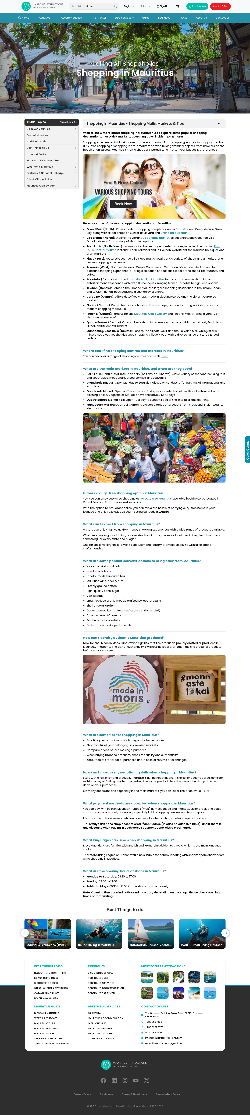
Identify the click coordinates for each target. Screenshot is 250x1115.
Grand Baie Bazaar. (174, 233)
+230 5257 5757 (154, 1027)
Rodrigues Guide (98, 977)
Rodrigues (165, 17)
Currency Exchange (101, 1038)
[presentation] (25, 933)
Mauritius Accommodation (105, 1018)
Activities (45, 17)
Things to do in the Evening (51, 1043)
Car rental (95, 1013)
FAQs (184, 17)
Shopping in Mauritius (48, 1038)
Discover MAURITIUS (46, 1013)
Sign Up (162, 6)
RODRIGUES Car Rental (101, 993)
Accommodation (72, 17)
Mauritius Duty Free (100, 1033)
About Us (201, 17)
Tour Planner (197, 6)
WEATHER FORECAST (46, 1018)
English (129, 6)
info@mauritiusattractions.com (163, 1038)
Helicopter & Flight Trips (50, 972)
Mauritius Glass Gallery (150, 314)
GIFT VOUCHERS (97, 1023)
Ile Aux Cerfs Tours (46, 977)
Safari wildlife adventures (51, 988)
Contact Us (222, 17)
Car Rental (99, 17)
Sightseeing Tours (46, 983)
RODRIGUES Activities (101, 983)
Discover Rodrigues (100, 972)
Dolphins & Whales (46, 998)
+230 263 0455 (153, 1032)
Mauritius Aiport (45, 1033)
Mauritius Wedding (100, 1028)
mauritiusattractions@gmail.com (164, 1043)
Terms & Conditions (134, 1094)
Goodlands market (155, 238)
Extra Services (124, 17)
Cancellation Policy (168, 1094)
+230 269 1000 (153, 1022)
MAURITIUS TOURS (44, 1023)
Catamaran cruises (46, 993)
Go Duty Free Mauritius (156, 499)
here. (164, 356)
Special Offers (220, 6)
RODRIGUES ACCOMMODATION (106, 988)
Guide (145, 17)
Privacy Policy (82, 1094)
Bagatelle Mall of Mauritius (145, 279)
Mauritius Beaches (46, 1028)
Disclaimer (106, 1094)
